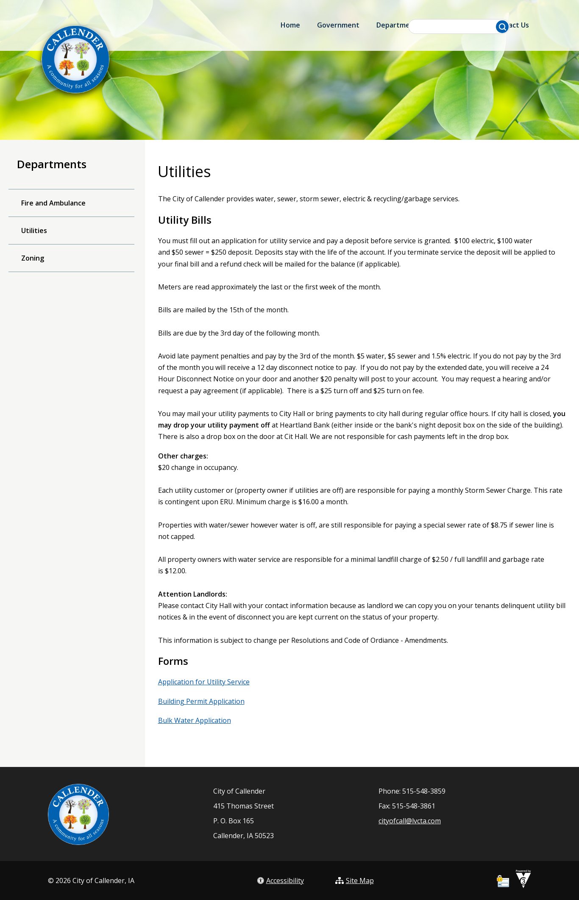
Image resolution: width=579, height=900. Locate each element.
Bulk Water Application (194, 720)
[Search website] (459, 26)
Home (290, 25)
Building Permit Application (201, 701)
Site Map (354, 880)
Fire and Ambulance (53, 203)
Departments (398, 25)
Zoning (32, 258)
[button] (502, 26)
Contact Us (511, 25)
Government (338, 25)
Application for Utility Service (204, 681)
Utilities (34, 230)
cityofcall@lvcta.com (410, 820)
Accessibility (280, 880)
